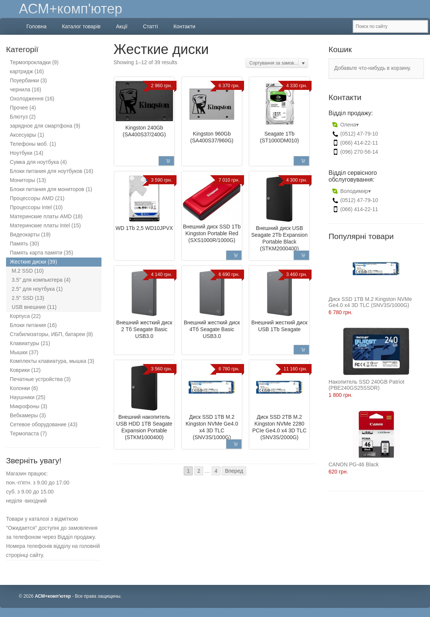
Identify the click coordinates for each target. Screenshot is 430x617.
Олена (345, 125)
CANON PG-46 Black (364, 438)
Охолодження (26, 99)
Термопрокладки (30, 62)
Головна (36, 26)
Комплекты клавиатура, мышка (48, 361)
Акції (121, 26)
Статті (150, 26)
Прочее (19, 108)
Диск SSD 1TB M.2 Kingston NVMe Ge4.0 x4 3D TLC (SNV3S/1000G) (370, 276)
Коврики (20, 370)
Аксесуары (23, 135)
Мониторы (22, 180)
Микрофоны (24, 406)
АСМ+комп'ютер (70, 9)
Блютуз (19, 117)
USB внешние (29, 307)
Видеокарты (25, 234)
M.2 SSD (22, 271)
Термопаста (24, 433)
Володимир (351, 191)
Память (19, 244)
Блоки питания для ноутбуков (46, 171)
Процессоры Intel (31, 207)
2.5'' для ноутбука (33, 289)
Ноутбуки (21, 153)
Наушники (22, 397)
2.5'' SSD (22, 298)
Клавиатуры (24, 343)
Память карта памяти (36, 253)
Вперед (234, 471)
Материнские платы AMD (41, 216)
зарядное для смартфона (41, 126)
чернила (20, 89)
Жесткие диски (28, 262)
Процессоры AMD (32, 198)
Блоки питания (28, 325)
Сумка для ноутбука (34, 162)
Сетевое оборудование (38, 424)
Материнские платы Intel (40, 225)
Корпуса (20, 316)
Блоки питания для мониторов (47, 189)
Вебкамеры (24, 415)
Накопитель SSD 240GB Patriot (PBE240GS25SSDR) (369, 359)
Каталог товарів (81, 26)
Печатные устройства (36, 379)
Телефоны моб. (29, 144)
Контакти (184, 26)
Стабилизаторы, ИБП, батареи (47, 334)
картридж (21, 71)
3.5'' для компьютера (37, 280)
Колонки (20, 388)
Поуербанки (24, 80)
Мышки (19, 352)
